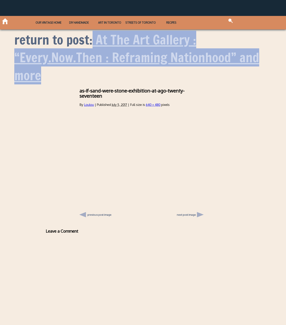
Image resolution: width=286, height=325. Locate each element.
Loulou (89, 105)
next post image (186, 215)
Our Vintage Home (48, 22)
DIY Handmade (79, 22)
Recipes (171, 22)
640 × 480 (153, 105)
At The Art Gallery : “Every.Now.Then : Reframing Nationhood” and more (136, 57)
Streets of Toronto (140, 22)
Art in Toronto (109, 22)
